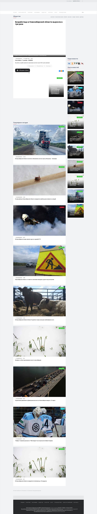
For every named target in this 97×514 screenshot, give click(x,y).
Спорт (55, 12)
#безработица (39, 66)
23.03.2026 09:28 (18, 479)
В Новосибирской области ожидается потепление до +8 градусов (31, 481)
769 (78, 92)
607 (24, 479)
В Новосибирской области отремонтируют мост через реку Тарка (75, 80)
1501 (24, 318)
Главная (22, 502)
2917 (24, 237)
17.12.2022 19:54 (26, 58)
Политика (30, 12)
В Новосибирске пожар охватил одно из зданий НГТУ (28, 239)
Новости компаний (67, 502)
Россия (15, 12)
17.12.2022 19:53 (55, 85)
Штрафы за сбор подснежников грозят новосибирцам (28, 360)
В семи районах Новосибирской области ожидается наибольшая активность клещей (35, 199)
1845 (24, 277)
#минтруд (48, 66)
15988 (60, 85)
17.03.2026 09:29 (18, 318)
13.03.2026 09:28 (18, 197)
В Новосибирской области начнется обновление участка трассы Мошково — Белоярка (36, 158)
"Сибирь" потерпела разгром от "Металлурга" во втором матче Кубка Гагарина (34, 440)
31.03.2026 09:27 (73, 78)
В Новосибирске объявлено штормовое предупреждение (27, 490)
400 (78, 78)
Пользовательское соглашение (70, 509)
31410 (24, 156)
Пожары (62, 207)
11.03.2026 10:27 (18, 358)
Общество (44, 12)
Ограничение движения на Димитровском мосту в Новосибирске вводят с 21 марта (35, 400)
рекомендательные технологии (58, 511)
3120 (24, 197)
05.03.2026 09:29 (18, 156)
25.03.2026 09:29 (18, 237)
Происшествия (62, 12)
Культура (50, 12)
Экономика (37, 12)
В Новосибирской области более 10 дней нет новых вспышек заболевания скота (34, 319)
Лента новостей (22, 12)
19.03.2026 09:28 (18, 398)
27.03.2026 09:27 (73, 92)
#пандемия (31, 66)
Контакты (76, 502)
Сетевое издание (53, 507)
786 (24, 398)
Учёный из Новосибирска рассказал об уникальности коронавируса (55, 90)
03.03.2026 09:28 (18, 277)
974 (24, 358)
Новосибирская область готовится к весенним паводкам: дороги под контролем (34, 279)
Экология (62, 328)
